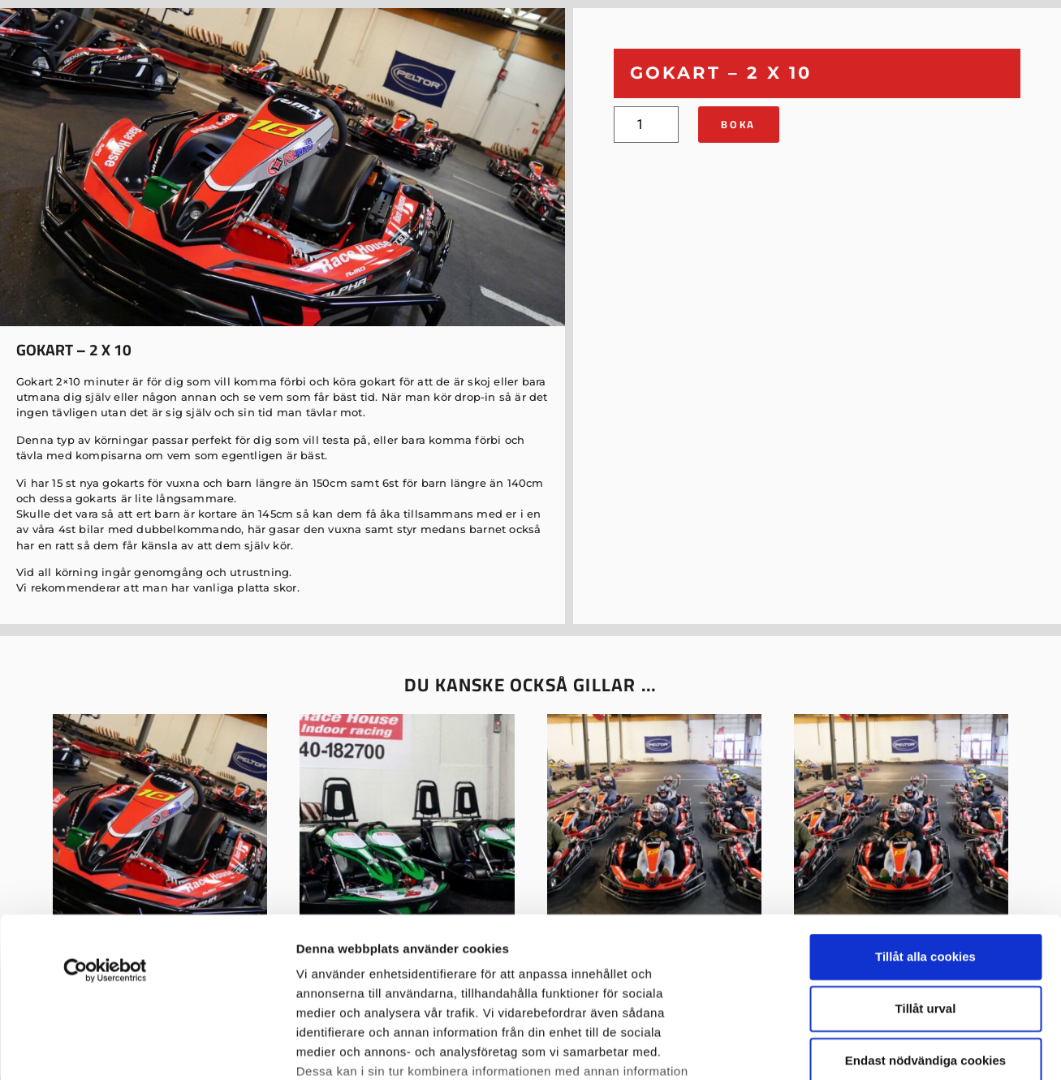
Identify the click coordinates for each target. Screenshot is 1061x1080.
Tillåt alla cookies (925, 807)
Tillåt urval (925, 859)
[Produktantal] (646, 124)
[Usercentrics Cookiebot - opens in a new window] (105, 821)
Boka (738, 124)
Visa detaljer (332, 1048)
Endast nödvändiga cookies (925, 911)
